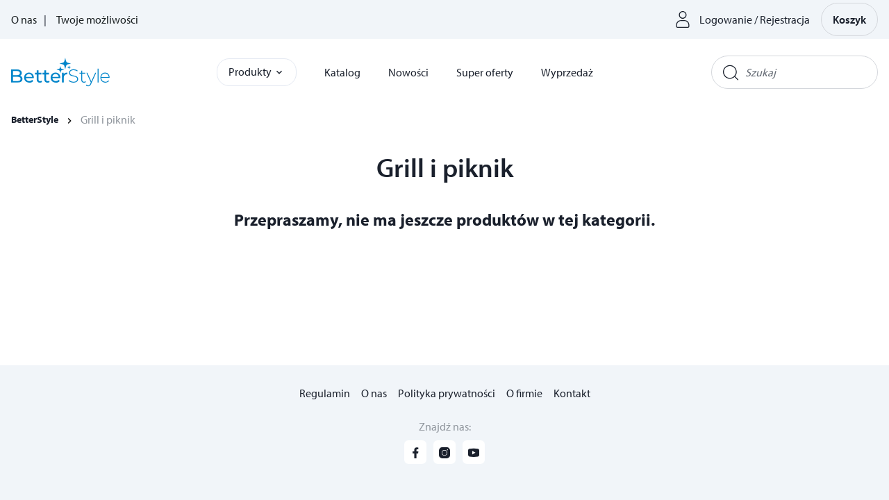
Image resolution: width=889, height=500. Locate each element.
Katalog (342, 72)
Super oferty (484, 72)
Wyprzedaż (567, 72)
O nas (24, 19)
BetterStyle (34, 119)
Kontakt (572, 393)
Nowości (408, 72)
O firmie (524, 393)
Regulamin (324, 393)
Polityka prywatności (446, 393)
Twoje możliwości (97, 19)
